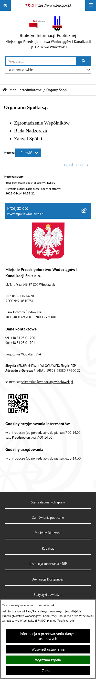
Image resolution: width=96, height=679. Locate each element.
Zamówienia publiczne (48, 517)
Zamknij (48, 670)
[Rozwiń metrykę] (28, 153)
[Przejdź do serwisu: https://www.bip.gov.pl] (48, 5)
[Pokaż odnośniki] (5, 5)
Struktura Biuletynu (48, 533)
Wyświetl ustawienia (48, 649)
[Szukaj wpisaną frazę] (84, 61)
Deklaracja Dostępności (48, 579)
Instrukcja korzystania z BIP (48, 564)
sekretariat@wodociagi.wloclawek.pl (47, 382)
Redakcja (48, 548)
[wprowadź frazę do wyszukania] (41, 61)
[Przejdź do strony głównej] (48, 33)
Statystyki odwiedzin (48, 594)
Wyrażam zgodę (48, 660)
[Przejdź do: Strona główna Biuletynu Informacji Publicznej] (4, 90)
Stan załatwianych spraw (48, 502)
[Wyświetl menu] (90, 5)
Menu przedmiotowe (26, 90)
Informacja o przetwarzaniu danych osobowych (48, 636)
